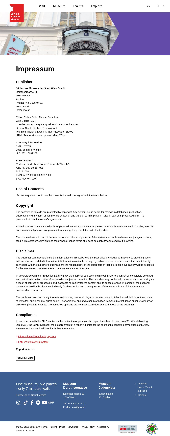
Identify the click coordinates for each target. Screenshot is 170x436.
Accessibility (103, 427)
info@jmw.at (78, 407)
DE (148, 6)
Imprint (53, 427)
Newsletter (73, 427)
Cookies (30, 430)
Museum (59, 6)
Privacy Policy (88, 427)
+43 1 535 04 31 (77, 403)
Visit (42, 6)
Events (78, 6)
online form (25, 358)
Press (62, 427)
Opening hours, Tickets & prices (145, 387)
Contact (142, 395)
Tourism (20, 430)
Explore (96, 6)
